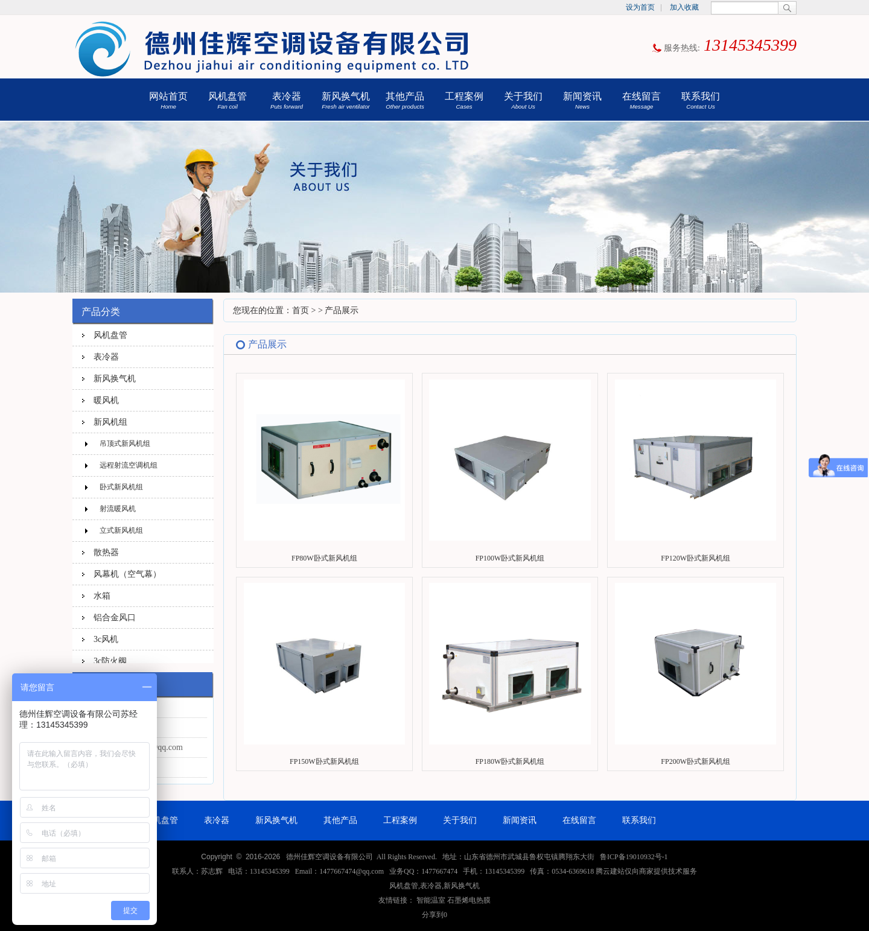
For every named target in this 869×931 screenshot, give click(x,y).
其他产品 (404, 100)
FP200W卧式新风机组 (695, 761)
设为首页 (640, 7)
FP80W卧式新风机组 (324, 558)
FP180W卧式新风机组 (510, 761)
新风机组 (110, 422)
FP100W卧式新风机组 (510, 558)
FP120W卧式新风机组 (695, 558)
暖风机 (106, 400)
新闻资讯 (582, 100)
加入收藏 (684, 7)
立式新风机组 (121, 530)
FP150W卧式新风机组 (324, 761)
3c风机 (106, 639)
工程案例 (464, 100)
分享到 (433, 914)
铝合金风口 (115, 617)
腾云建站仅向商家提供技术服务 (646, 871)
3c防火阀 (110, 661)
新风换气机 (345, 100)
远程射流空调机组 (129, 465)
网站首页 (168, 100)
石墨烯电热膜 (469, 900)
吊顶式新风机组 (125, 443)
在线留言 (641, 100)
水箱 (102, 595)
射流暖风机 (118, 508)
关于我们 (523, 100)
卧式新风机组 (121, 487)
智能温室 (430, 900)
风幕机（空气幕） (127, 574)
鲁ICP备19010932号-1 (634, 857)
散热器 (106, 552)
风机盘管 (227, 100)
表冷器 (286, 100)
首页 (300, 310)
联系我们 (700, 100)
